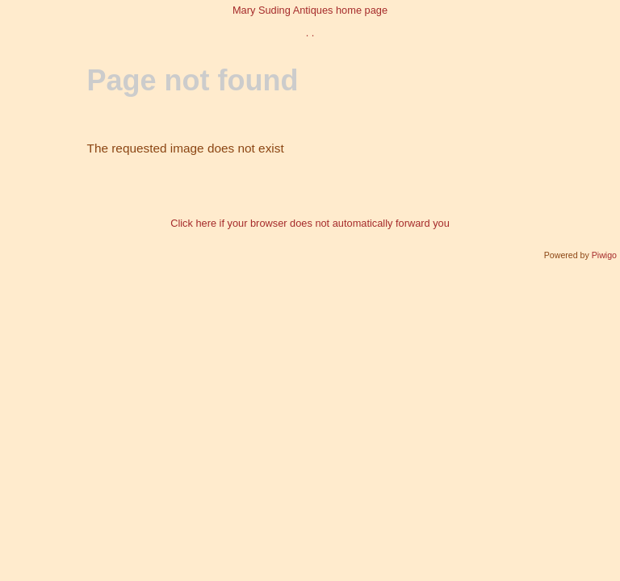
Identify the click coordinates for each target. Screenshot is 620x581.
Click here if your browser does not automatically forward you (310, 223)
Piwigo (604, 255)
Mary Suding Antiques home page (310, 10)
